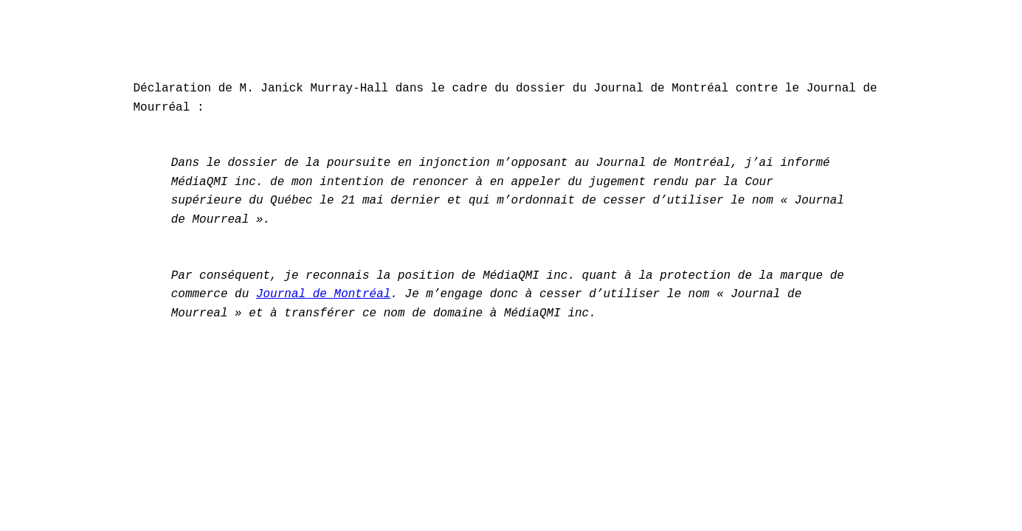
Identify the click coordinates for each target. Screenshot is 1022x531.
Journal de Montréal (323, 294)
